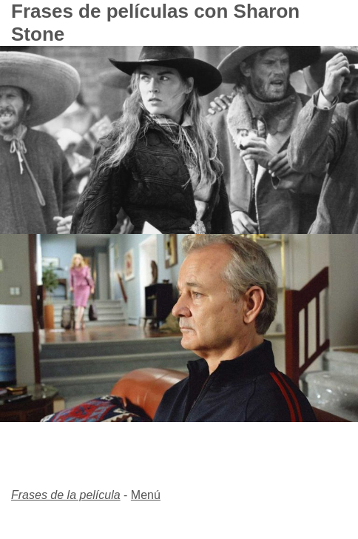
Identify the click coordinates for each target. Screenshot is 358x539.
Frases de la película (66, 495)
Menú (146, 495)
